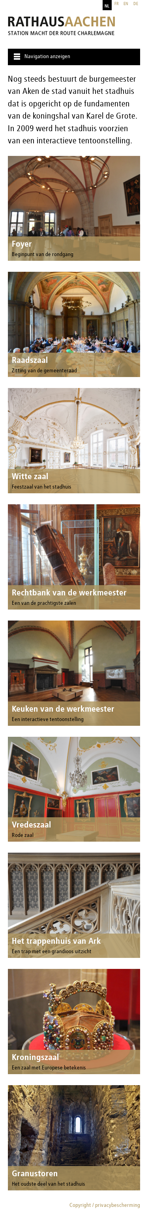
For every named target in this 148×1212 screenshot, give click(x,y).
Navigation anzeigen (47, 56)
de (135, 4)
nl (107, 6)
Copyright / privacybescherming (104, 1205)
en (126, 4)
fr (116, 4)
